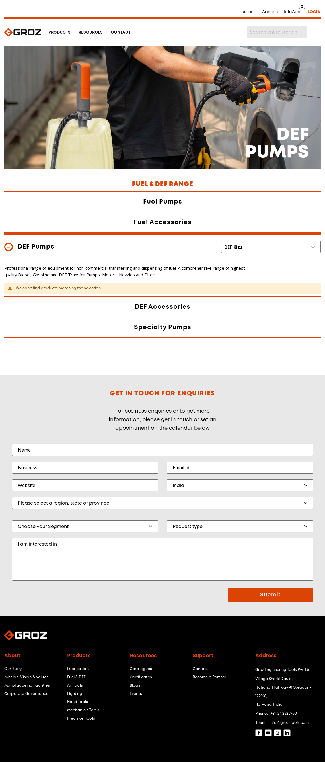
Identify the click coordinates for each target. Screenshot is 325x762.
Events (136, 693)
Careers (270, 12)
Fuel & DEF (76, 677)
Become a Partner (210, 677)
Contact (200, 669)
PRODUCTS (59, 32)
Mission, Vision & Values (26, 677)
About (249, 12)
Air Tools (75, 685)
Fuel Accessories (163, 222)
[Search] (314, 32)
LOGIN (314, 12)
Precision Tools (81, 718)
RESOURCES (91, 32)
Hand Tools (77, 702)
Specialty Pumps (162, 327)
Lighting (74, 693)
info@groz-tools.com (289, 722)
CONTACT (121, 32)
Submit (270, 595)
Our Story (13, 669)
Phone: (261, 713)
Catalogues (141, 669)
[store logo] (22, 32)
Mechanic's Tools (83, 710)
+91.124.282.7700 (284, 713)
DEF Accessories (162, 307)
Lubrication (78, 669)
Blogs (135, 685)
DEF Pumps (36, 247)
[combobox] (277, 32)
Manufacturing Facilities (27, 685)
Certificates (141, 677)
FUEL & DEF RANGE (162, 184)
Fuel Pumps (162, 202)
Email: (261, 722)
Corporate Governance (26, 693)
